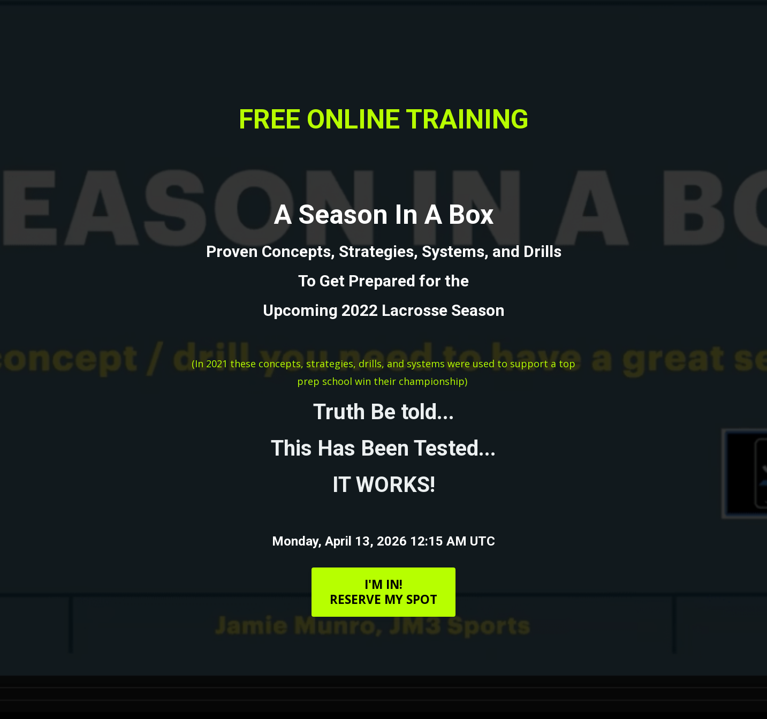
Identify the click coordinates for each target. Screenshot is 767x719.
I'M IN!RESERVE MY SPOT (383, 592)
